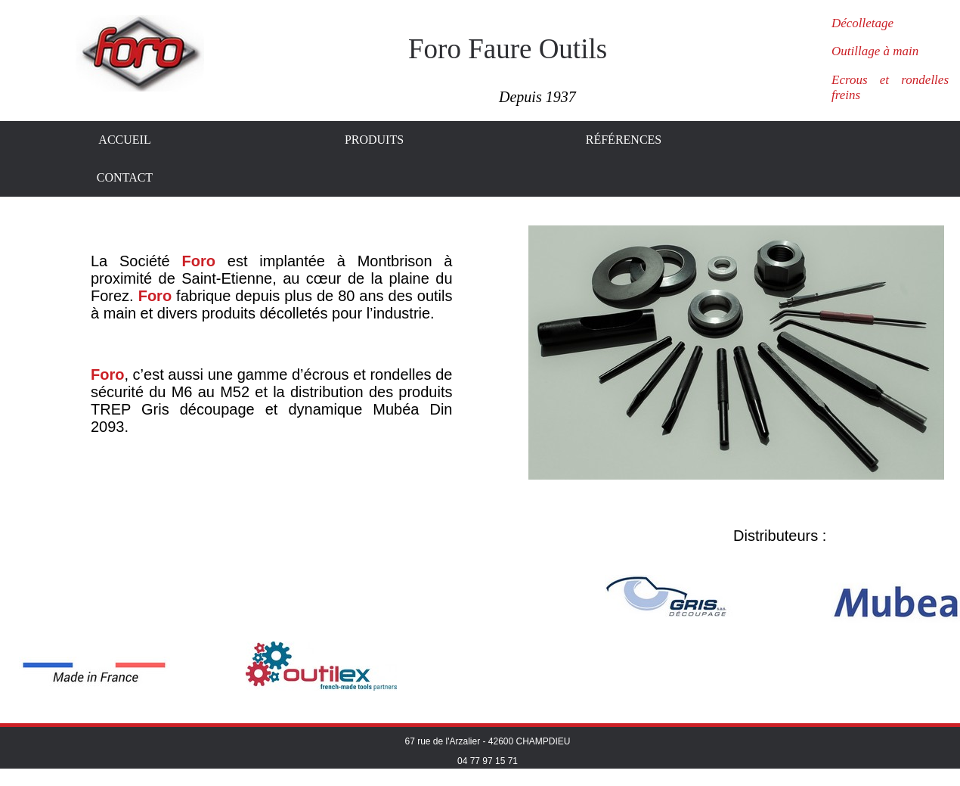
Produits (374, 139)
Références (623, 139)
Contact (125, 177)
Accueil (124, 139)
